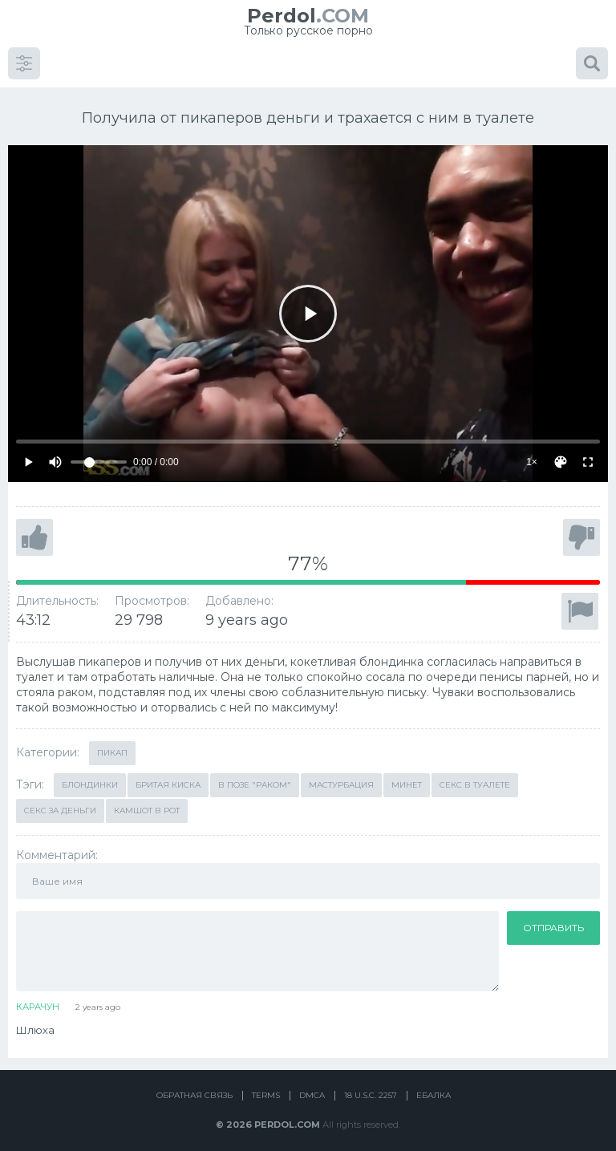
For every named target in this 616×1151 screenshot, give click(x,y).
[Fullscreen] (588, 456)
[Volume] (99, 455)
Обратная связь (194, 1089)
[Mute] (55, 456)
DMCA (312, 1089)
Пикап (112, 745)
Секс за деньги (60, 803)
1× (531, 454)
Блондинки (90, 777)
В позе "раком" (254, 777)
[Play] (308, 306)
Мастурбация (341, 777)
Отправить (553, 920)
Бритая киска (168, 777)
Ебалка (433, 1089)
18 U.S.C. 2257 (370, 1089)
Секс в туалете (475, 777)
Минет (406, 777)
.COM (308, 15)
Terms (266, 1089)
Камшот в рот (147, 803)
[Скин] (561, 456)
